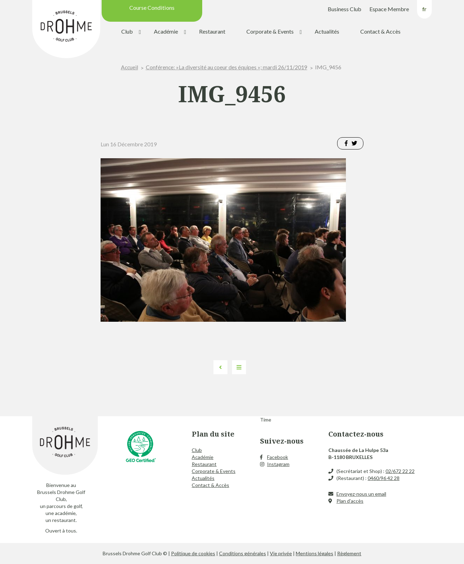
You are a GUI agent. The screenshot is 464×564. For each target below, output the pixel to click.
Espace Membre (389, 9)
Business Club (344, 9)
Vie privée (281, 553)
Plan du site (213, 434)
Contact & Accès (380, 31)
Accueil (129, 67)
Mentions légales (314, 553)
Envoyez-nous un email (361, 494)
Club (127, 31)
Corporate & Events (270, 31)
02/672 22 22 (400, 471)
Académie (166, 31)
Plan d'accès (349, 501)
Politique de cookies (193, 553)
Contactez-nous (355, 434)
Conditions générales (242, 553)
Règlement (349, 553)
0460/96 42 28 (384, 478)
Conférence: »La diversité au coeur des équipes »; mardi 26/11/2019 (227, 67)
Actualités (327, 31)
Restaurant (212, 31)
